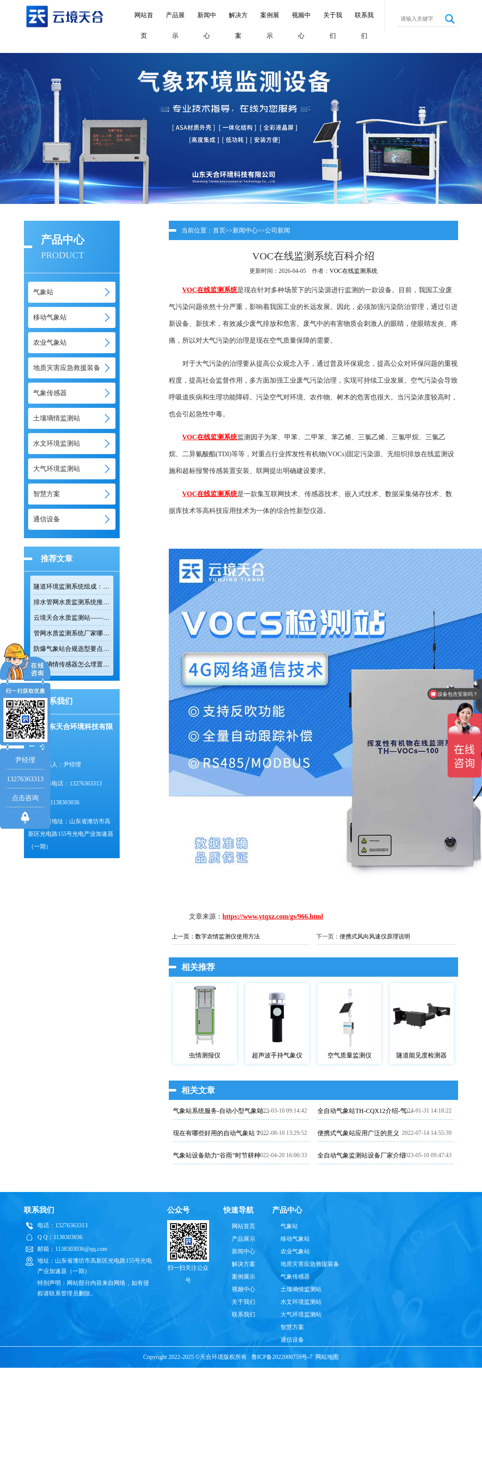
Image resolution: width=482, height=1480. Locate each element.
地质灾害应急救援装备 (309, 1264)
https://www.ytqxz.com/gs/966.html (273, 916)
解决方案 (238, 25)
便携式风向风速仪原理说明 (375, 936)
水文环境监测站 (301, 1302)
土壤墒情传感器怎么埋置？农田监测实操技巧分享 (72, 664)
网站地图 (327, 1357)
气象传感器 (295, 1277)
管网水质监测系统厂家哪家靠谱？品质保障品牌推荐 (72, 633)
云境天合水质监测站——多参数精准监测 (72, 617)
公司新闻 (277, 230)
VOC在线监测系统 (353, 271)
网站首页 (143, 25)
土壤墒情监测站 (301, 1289)
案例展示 (269, 25)
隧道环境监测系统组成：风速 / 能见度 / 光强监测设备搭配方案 (72, 586)
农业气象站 (295, 1251)
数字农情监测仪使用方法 (227, 936)
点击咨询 (25, 797)
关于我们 (332, 25)
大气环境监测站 (301, 1314)
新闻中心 (206, 25)
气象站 (289, 1226)
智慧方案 (292, 1327)
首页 (219, 230)
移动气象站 (295, 1239)
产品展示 (175, 25)
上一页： (183, 936)
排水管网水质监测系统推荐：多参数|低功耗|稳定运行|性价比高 (72, 602)
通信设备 (292, 1340)
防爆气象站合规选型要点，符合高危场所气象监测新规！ (72, 648)
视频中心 (301, 25)
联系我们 (364, 25)
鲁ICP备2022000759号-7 (281, 1357)
